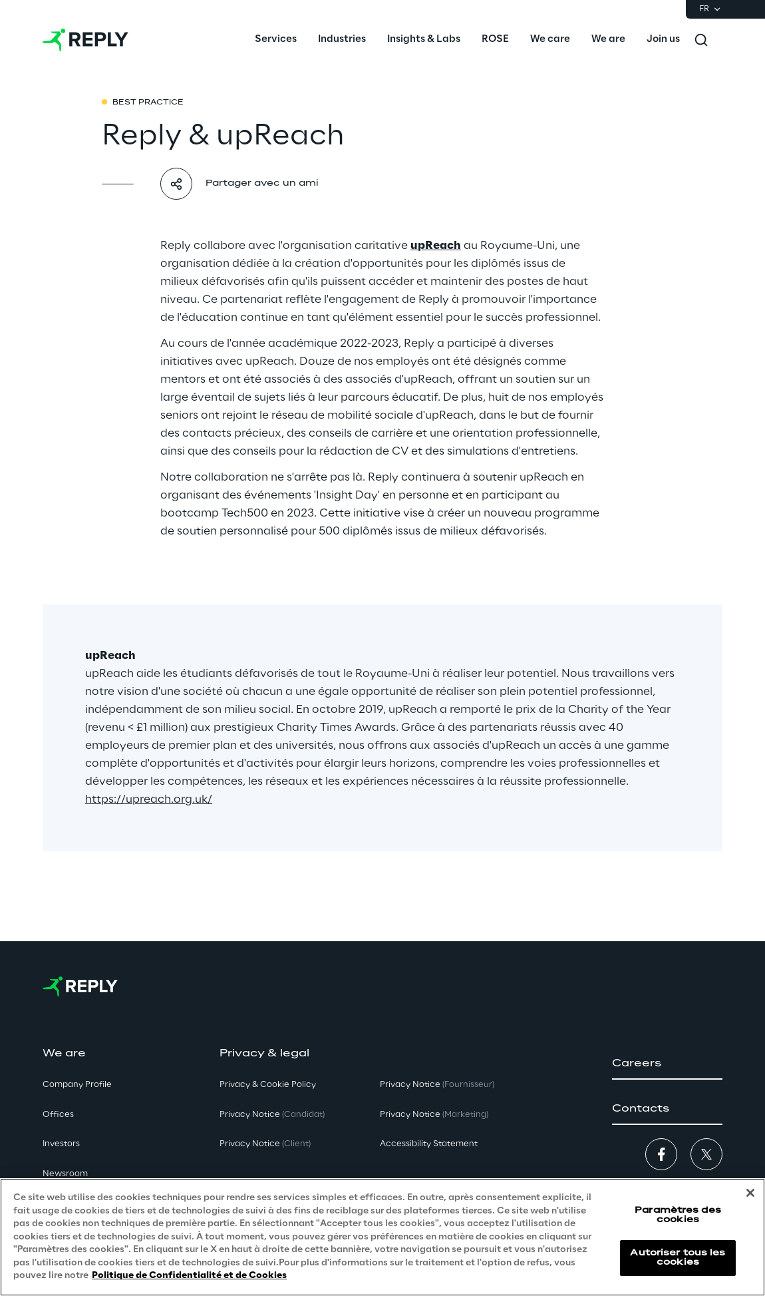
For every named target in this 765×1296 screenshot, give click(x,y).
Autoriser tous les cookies (677, 1258)
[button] (667, 1064)
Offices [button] (58, 1114)
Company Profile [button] (77, 1084)
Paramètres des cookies (678, 1215)
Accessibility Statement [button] (429, 1144)
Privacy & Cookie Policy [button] (268, 1084)
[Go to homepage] (85, 40)
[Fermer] (750, 1193)
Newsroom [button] (65, 1174)
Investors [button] (61, 1144)
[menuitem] (276, 40)
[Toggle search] (701, 40)
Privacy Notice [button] (272, 1114)
